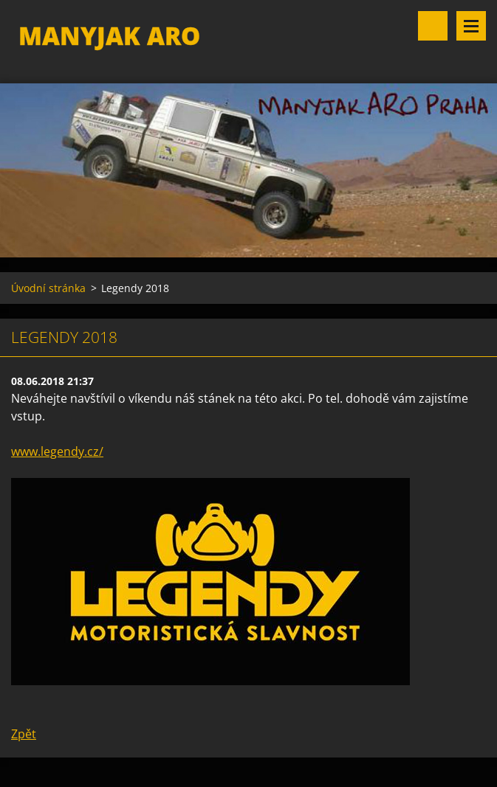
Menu (471, 26)
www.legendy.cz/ (57, 451)
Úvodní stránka (48, 288)
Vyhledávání (433, 26)
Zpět (23, 734)
